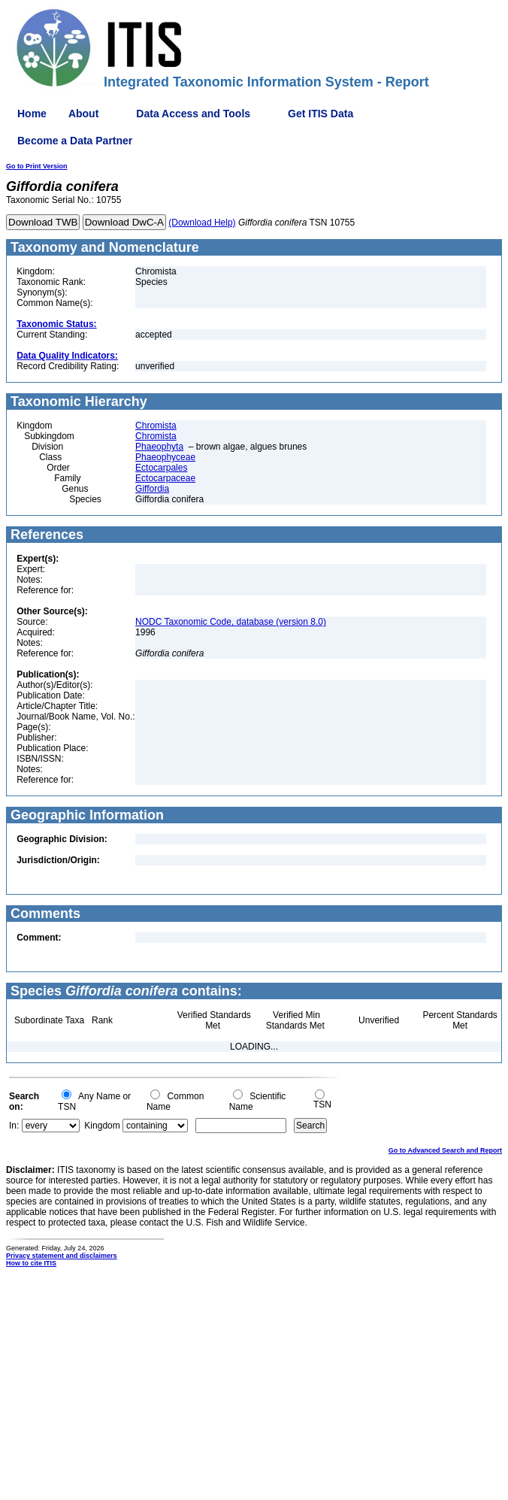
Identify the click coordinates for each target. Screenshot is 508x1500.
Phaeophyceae (165, 457)
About (83, 114)
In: (14, 1125)
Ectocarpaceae (165, 478)
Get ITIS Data (320, 114)
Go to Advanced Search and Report (445, 1150)
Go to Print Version (37, 166)
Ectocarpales (161, 467)
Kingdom (101, 1125)
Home (32, 114)
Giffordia (152, 488)
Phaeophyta (159, 446)
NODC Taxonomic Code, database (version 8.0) (230, 622)
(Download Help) (201, 222)
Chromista (156, 425)
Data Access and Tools (193, 114)
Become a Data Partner (74, 141)
